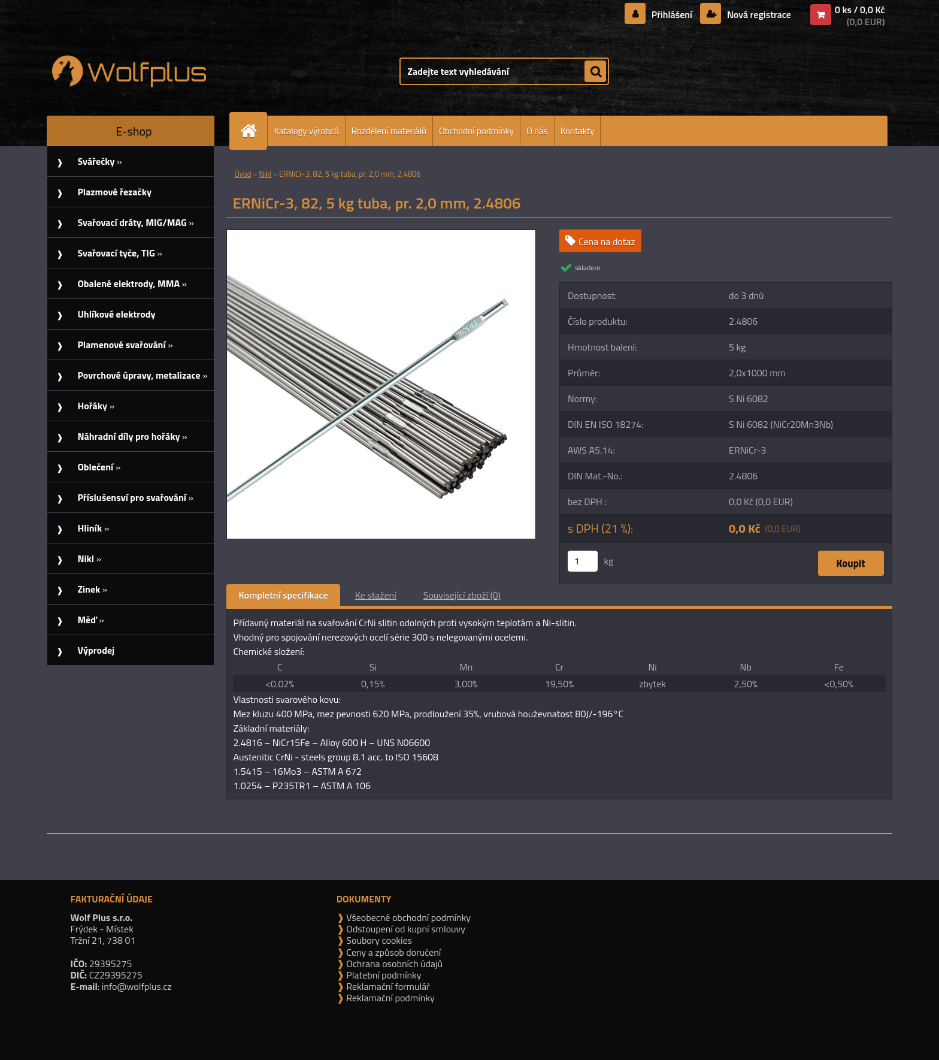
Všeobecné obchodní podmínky (407, 917)
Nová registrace (757, 14)
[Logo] (129, 71)
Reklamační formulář (387, 986)
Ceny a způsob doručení (392, 952)
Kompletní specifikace (283, 595)
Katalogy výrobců (306, 131)
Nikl (265, 174)
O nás (537, 131)
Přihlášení (671, 14)
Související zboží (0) (462, 595)
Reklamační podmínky (389, 997)
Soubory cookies (378, 940)
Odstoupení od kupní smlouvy (404, 929)
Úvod (242, 174)
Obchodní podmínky (476, 131)
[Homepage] (253, 131)
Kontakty (578, 131)
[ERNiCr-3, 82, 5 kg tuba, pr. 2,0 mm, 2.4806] (381, 235)
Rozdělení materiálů (389, 131)
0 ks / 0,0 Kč (860, 9)
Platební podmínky (383, 975)
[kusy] (583, 561)
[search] (595, 72)
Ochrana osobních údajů (393, 963)
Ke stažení (375, 595)
